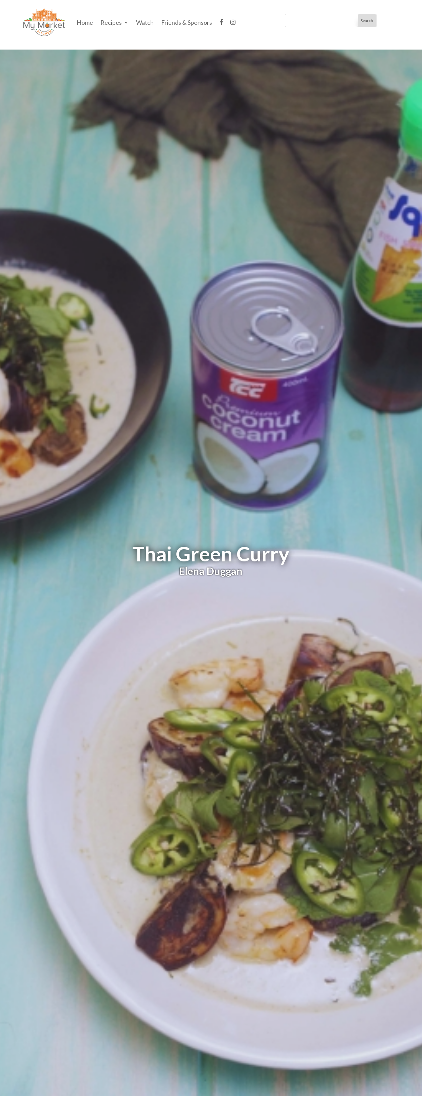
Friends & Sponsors (186, 22)
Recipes (111, 22)
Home (85, 22)
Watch (145, 22)
